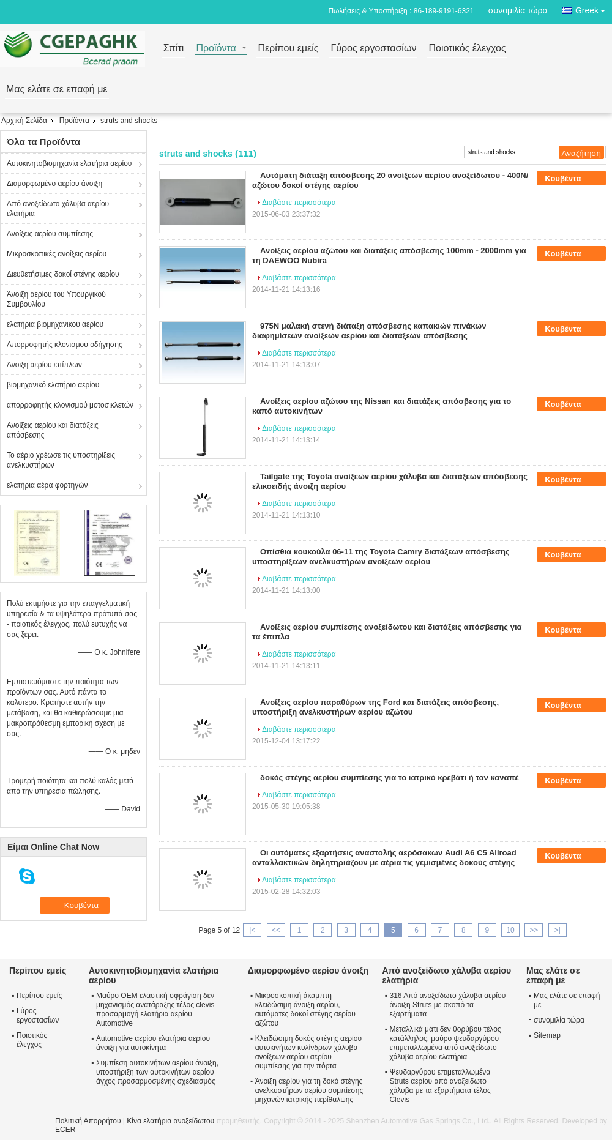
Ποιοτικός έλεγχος (467, 48)
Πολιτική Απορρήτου (88, 1121)
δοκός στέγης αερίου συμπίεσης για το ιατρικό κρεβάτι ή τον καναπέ (389, 777)
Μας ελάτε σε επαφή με (57, 89)
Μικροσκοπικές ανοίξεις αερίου (56, 254)
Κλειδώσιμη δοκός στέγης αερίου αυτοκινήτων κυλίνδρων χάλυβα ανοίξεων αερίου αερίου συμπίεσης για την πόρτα (308, 1052)
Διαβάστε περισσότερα (299, 202)
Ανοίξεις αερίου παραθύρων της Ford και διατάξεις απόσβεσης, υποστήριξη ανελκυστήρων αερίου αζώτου (375, 707)
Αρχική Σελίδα (24, 120)
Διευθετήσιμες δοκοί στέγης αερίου (63, 274)
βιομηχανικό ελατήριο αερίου (53, 385)
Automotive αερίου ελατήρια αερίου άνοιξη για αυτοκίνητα (153, 1043)
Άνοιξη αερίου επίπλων (44, 364)
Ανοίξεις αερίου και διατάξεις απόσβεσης (53, 430)
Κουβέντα (571, 179)
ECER (65, 1129)
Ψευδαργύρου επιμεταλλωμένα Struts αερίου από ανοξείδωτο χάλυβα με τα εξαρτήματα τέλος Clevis (439, 1086)
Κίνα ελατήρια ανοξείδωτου (170, 1121)
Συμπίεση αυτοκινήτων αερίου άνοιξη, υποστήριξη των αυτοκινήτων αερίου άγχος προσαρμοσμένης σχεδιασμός (157, 1072)
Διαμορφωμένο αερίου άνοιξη (54, 183)
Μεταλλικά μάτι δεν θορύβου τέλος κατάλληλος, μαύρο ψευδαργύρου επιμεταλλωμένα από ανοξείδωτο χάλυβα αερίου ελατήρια (445, 1043)
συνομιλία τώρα (518, 10)
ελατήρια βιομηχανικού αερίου (55, 324)
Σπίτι (173, 48)
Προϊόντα (216, 48)
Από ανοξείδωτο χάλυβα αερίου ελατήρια (58, 208)
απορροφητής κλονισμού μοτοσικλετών (70, 405)
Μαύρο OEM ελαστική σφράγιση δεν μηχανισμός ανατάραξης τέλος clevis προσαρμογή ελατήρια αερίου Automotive (155, 1009)
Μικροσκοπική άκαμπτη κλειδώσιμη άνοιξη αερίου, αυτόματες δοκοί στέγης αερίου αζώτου (305, 1009)
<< (276, 930)
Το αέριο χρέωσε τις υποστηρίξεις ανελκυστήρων (61, 460)
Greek (593, 8)
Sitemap (547, 1035)
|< (252, 930)
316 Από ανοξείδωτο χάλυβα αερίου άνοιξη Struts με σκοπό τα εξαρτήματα (447, 1004)
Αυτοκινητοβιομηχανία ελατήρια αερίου (69, 163)
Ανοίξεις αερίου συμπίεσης (50, 233)
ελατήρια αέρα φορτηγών (47, 485)
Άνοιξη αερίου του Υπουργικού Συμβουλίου (56, 299)
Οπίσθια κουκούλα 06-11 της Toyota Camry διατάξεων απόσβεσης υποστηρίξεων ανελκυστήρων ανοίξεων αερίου (381, 556)
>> (533, 930)
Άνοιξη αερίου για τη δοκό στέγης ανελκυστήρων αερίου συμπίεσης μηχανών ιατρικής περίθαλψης (309, 1090)
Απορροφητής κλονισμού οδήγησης (64, 344)
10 (510, 930)
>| (557, 930)
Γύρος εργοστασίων (373, 48)
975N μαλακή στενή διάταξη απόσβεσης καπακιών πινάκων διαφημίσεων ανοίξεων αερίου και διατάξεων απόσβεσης (369, 330)
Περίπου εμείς (288, 48)
